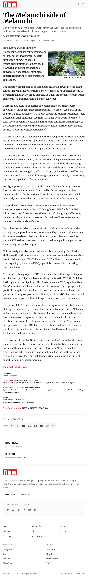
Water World (18, 419)
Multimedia (36, 526)
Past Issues (50, 550)
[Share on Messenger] (23, 425)
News (5, 526)
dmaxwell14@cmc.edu (15, 367)
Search (49, 563)
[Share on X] (11, 425)
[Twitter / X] (13, 509)
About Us (10, 494)
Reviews (63, 531)
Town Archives (52, 559)
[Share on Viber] (47, 425)
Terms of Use (79, 574)
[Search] (78, 4)
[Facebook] (8, 509)
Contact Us (25, 494)
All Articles (50, 554)
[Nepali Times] (10, 472)
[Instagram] (24, 509)
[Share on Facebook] (17, 425)
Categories (7, 550)
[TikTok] (35, 509)
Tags (5, 554)
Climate (35, 531)
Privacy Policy (66, 574)
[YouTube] (18, 509)
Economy (7, 536)
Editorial (64, 526)
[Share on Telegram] (41, 425)
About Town (37, 536)
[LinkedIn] (29, 509)
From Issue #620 (34, 41)
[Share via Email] (53, 425)
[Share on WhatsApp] (35, 425)
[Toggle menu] (83, 4)
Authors (6, 559)
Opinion (6, 531)
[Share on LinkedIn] (29, 425)
